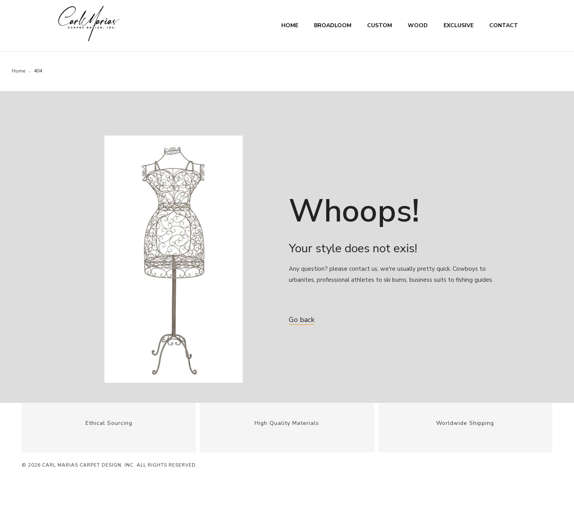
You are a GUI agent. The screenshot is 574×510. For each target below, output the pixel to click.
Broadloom (332, 25)
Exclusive (459, 25)
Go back (301, 319)
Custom (379, 25)
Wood (418, 25)
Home (289, 25)
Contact (503, 25)
